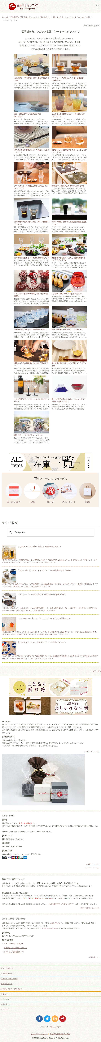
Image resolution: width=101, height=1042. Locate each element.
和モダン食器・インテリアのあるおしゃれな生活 (71, 17)
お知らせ (4, 994)
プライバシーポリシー (39, 1034)
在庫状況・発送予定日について (15, 948)
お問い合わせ (94, 957)
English (58, 1027)
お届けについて (93, 864)
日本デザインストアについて (11, 989)
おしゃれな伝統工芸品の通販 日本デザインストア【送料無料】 (25, 17)
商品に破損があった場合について (61, 904)
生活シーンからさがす (9, 979)
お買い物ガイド (56, 923)
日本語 (51, 1027)
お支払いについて (92, 868)
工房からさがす (6, 973)
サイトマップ (6, 999)
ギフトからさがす (7, 968)
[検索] (50, 532)
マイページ (5, 1009)
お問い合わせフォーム (66, 898)
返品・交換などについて (90, 908)
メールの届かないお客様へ (14, 944)
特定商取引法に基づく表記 (60, 1034)
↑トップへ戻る (95, 671)
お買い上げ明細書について (14, 952)
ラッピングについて (91, 751)
